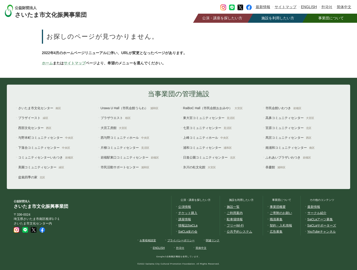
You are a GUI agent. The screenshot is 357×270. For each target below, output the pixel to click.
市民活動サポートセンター (125, 167)
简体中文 (344, 7)
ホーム (47, 63)
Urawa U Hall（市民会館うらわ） (129, 108)
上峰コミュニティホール (206, 137)
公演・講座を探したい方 (222, 18)
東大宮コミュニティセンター (209, 118)
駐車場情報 (235, 219)
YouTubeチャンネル (321, 231)
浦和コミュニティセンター (207, 147)
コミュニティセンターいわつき (45, 157)
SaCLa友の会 (188, 231)
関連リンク (212, 240)
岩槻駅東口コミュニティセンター (130, 157)
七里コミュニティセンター (207, 128)
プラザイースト (33, 118)
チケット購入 (187, 213)
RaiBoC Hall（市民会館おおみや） (213, 108)
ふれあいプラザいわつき (288, 157)
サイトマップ (285, 7)
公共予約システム (239, 231)
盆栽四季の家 (31, 177)
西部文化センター (34, 128)
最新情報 (263, 7)
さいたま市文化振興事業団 (55, 11)
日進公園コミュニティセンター (209, 157)
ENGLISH (309, 7)
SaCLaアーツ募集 (320, 219)
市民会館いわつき (283, 108)
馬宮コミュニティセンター (288, 137)
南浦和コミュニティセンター (290, 147)
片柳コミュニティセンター (125, 147)
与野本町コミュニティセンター (45, 137)
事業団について (331, 18)
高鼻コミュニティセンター (289, 118)
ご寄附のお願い (281, 213)
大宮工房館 (114, 128)
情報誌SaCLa (188, 225)
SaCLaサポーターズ (321, 225)
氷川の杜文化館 (199, 167)
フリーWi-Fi (235, 225)
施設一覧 (233, 207)
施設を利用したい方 (277, 18)
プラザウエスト (116, 118)
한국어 (326, 7)
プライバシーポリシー (181, 240)
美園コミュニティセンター (41, 167)
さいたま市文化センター (39, 108)
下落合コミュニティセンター (44, 147)
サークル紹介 (316, 213)
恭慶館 (275, 167)
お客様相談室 (148, 240)
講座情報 (184, 219)
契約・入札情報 (281, 225)
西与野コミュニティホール (125, 137)
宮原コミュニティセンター (288, 128)
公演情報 (184, 207)
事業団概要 (278, 207)
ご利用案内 (235, 213)
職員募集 (276, 219)
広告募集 (276, 231)
